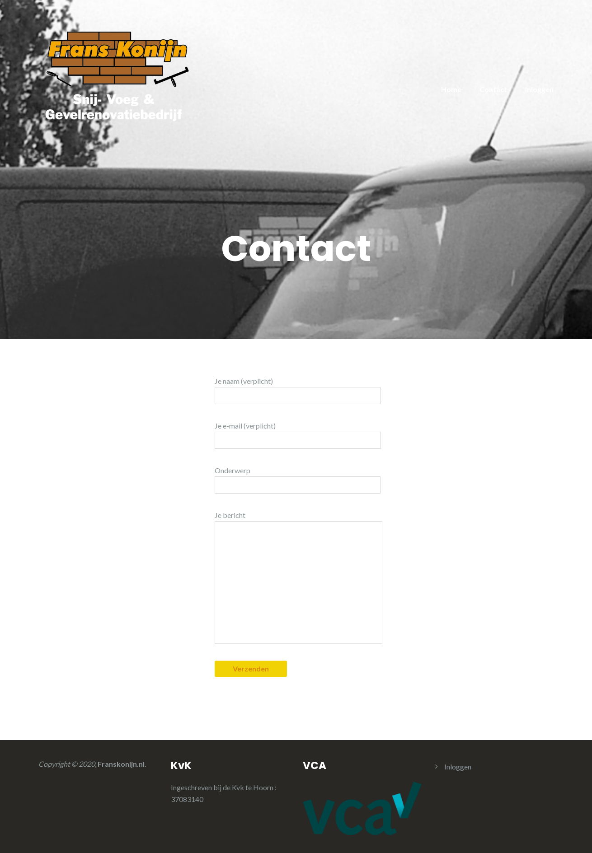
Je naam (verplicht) (298, 390)
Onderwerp (298, 480)
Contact (493, 89)
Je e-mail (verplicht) (298, 435)
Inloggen (539, 89)
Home (451, 89)
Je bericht (298, 577)
